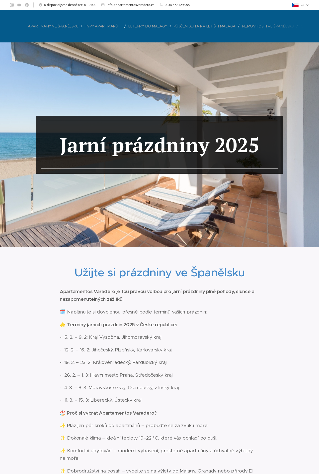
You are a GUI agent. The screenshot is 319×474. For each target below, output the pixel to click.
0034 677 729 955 (177, 4)
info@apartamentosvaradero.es (130, 4)
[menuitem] (54, 26)
